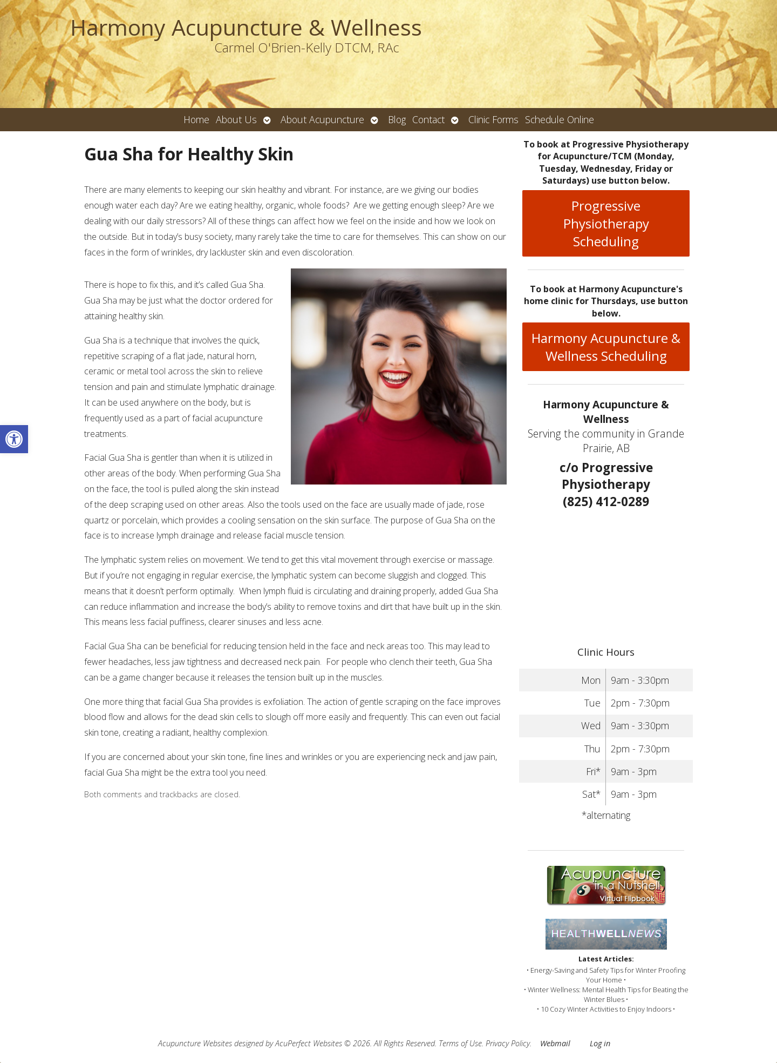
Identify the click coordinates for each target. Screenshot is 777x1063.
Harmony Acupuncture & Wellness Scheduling (605, 347)
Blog (397, 119)
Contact (428, 119)
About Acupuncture (322, 119)
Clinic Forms (493, 119)
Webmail (555, 1043)
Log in (600, 1043)
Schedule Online (559, 119)
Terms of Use (460, 1043)
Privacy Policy (508, 1043)
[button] (14, 439)
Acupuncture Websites (195, 1043)
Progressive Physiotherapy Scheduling (606, 223)
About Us (236, 119)
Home (196, 119)
